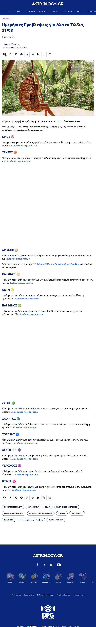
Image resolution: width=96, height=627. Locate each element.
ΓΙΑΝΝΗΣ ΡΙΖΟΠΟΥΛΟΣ (13, 513)
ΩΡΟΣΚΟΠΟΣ (76, 513)
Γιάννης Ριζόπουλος (11, 44)
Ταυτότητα (16, 595)
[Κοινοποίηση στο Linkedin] (38, 54)
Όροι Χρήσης (29, 595)
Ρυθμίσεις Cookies (63, 595)
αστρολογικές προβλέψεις (31, 520)
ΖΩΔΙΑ (47, 507)
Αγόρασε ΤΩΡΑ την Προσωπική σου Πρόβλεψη (59, 264)
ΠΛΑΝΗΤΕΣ (8, 520)
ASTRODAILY (33, 507)
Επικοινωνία (79, 595)
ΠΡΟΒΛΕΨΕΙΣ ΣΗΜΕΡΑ (13, 507)
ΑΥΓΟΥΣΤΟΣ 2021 (56, 520)
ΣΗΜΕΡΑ (61, 513)
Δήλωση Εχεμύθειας (45, 595)
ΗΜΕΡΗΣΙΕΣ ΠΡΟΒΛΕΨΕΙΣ (66, 507)
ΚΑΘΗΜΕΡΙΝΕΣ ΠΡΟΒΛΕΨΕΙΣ (40, 513)
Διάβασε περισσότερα (25, 145)
